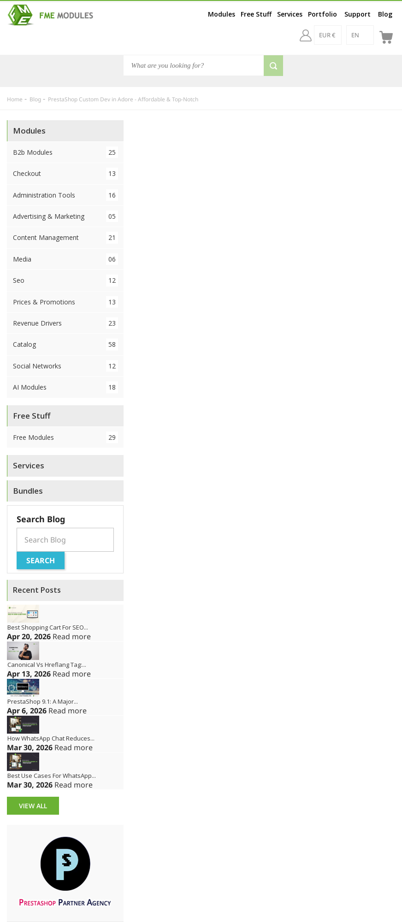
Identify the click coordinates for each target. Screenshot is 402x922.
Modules (221, 14)
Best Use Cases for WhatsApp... (51, 775)
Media (65, 259)
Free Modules (65, 437)
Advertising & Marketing (65, 216)
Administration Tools (65, 195)
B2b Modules (65, 152)
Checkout (65, 173)
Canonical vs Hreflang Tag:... (46, 664)
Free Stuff (256, 14)
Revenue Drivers (65, 323)
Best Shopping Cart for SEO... (47, 627)
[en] (360, 35)
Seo (65, 280)
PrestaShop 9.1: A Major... (42, 701)
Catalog (65, 344)
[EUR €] (328, 35)
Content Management (65, 237)
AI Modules (65, 387)
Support (357, 14)
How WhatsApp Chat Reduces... (51, 738)
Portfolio (322, 14)
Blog (385, 14)
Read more (72, 636)
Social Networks (65, 366)
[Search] (203, 65)
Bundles (28, 490)
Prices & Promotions (65, 302)
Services (289, 14)
